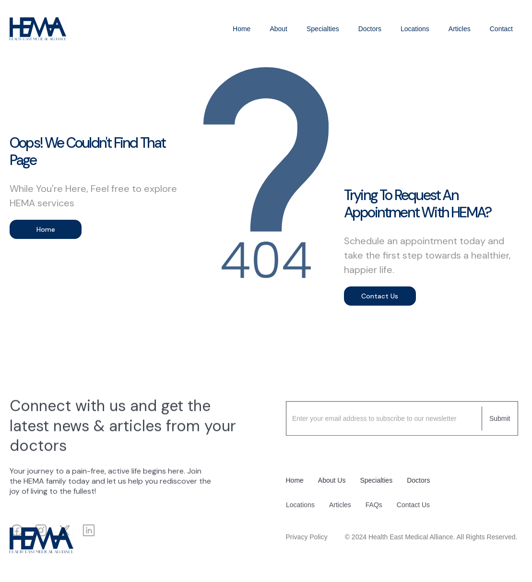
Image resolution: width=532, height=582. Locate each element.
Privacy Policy (307, 537)
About (278, 29)
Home (241, 29)
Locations (415, 29)
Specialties (323, 29)
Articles (460, 29)
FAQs (373, 510)
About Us (332, 480)
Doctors (369, 29)
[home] (38, 28)
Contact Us (379, 296)
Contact (501, 29)
